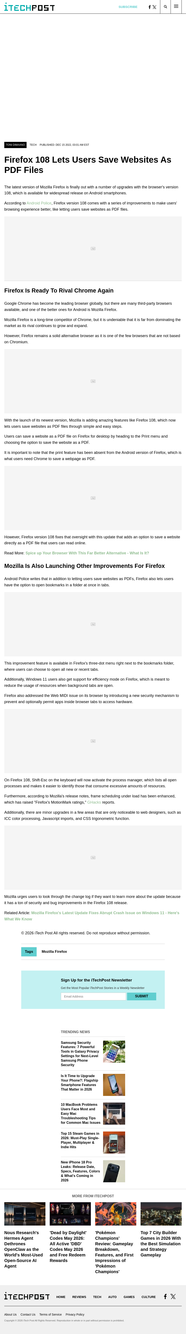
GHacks (94, 802)
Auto (112, 1297)
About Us (10, 1314)
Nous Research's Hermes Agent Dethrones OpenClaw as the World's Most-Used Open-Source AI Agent (23, 1249)
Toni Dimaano (15, 144)
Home (60, 1297)
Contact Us (28, 1314)
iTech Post (43, 933)
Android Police (39, 203)
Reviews (79, 1297)
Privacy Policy (75, 1314)
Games (129, 1297)
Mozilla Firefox (54, 952)
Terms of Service (50, 1314)
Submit (141, 996)
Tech (33, 144)
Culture (149, 1297)
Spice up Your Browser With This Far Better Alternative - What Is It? (87, 553)
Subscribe (127, 7)
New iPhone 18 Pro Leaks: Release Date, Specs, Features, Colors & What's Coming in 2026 (80, 1171)
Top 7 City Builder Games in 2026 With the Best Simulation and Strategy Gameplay (161, 1243)
